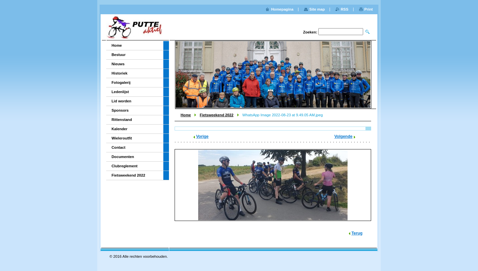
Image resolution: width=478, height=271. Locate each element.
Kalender (119, 129)
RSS (345, 9)
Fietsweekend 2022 (216, 115)
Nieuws (118, 64)
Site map (317, 9)
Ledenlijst (120, 92)
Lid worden (121, 101)
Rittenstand (122, 120)
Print (368, 9)
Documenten (123, 157)
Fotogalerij (121, 82)
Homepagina (282, 9)
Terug (357, 233)
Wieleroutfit (122, 138)
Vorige (202, 136)
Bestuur (118, 55)
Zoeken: (310, 32)
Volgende (343, 136)
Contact (118, 147)
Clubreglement (124, 166)
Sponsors (120, 110)
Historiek (119, 73)
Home (186, 115)
